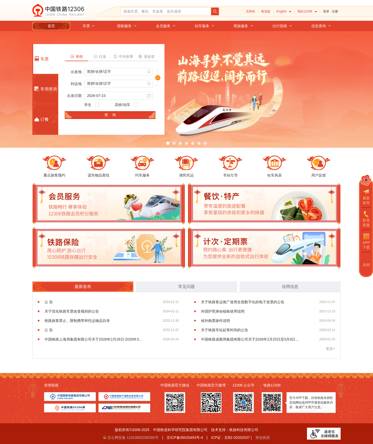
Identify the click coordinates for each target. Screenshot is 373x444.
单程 (76, 56)
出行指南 (282, 26)
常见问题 (186, 286)
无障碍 (250, 11)
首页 (51, 26)
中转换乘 (123, 56)
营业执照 (262, 437)
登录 (326, 11)
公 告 (49, 302)
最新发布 (83, 286)
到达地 (76, 84)
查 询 (110, 115)
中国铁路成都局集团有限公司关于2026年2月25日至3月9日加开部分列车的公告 (250, 339)
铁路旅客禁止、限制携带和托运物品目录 (77, 321)
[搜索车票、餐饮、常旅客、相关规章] (165, 11)
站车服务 (204, 26)
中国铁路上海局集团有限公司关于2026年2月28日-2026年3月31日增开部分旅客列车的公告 (94, 339)
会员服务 (166, 26)
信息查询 (321, 26)
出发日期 (74, 96)
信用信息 (290, 286)
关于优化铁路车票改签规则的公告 (72, 311)
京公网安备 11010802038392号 (133, 437)
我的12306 (307, 11)
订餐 (41, 119)
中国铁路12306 (58, 10)
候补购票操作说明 (215, 321)
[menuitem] (283, 11)
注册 (335, 11)
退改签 (146, 56)
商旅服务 (243, 26)
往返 (100, 56)
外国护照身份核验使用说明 (223, 311)
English (283, 11)
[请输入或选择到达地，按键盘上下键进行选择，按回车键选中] (118, 84)
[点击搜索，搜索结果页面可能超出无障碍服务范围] (215, 11)
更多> (330, 349)
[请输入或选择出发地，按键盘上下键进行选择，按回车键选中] (118, 72)
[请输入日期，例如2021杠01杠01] (118, 96)
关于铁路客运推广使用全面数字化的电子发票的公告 (242, 302)
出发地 (76, 72)
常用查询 (45, 89)
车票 (89, 26)
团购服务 (127, 26)
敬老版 (265, 11)
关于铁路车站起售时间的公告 (224, 330)
